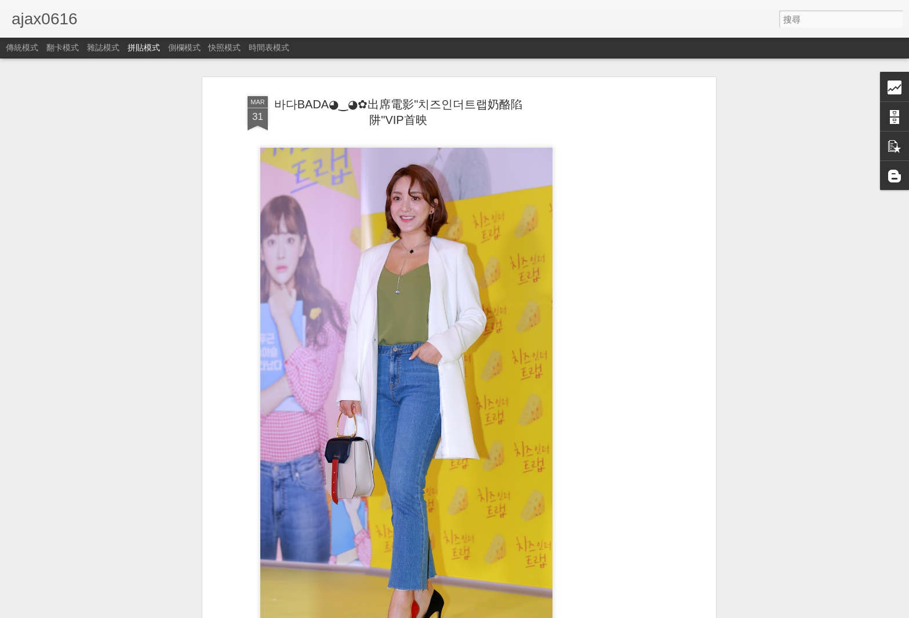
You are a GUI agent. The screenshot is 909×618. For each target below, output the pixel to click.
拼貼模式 (144, 47)
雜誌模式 (103, 47)
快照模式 (224, 47)
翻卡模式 (62, 47)
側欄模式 (184, 47)
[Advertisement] (613, 273)
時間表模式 (269, 47)
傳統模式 (22, 47)
